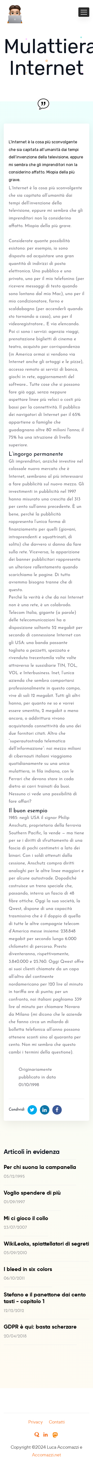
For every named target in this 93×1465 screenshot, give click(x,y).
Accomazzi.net (46, 1455)
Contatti (57, 1422)
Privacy (35, 1422)
